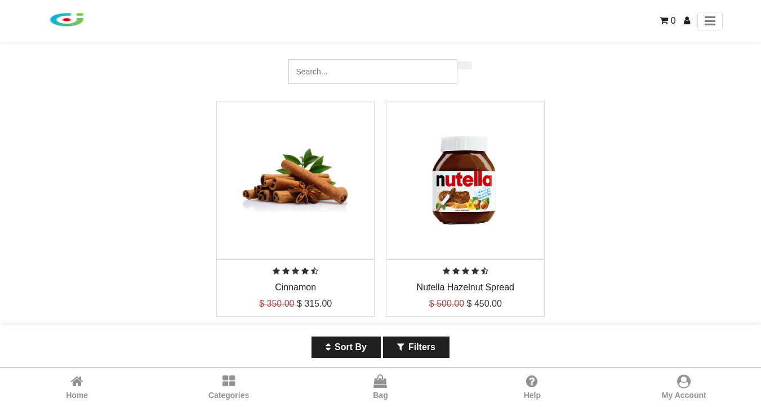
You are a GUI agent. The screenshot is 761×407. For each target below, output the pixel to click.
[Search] (464, 65)
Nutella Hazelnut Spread (465, 287)
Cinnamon (295, 287)
